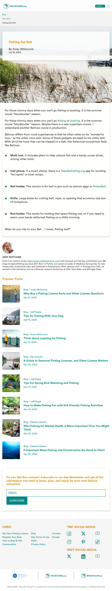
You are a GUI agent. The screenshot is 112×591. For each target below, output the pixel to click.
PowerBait (99, 186)
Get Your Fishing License (15, 533)
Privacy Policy (38, 544)
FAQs (34, 541)
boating (75, 120)
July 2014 (6, 19)
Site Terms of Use (40, 537)
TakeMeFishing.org (73, 171)
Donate (56, 537)
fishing (62, 120)
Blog (4, 14)
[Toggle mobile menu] (108, 6)
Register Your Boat (11, 537)
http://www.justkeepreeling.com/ (44, 261)
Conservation (9, 544)
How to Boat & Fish (12, 541)
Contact (56, 533)
